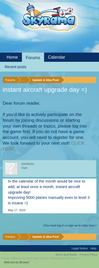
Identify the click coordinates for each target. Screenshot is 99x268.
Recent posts (15, 67)
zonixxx (27, 164)
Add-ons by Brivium (16, 262)
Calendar (56, 57)
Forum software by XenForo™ (59, 258)
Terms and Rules (66, 254)
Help (93, 248)
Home (12, 57)
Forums (33, 57)
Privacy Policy (89, 254)
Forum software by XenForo (20, 258)
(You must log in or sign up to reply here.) (69, 225)
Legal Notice (80, 248)
